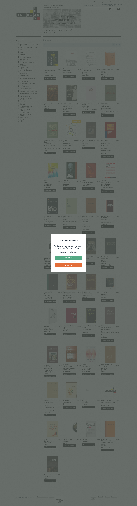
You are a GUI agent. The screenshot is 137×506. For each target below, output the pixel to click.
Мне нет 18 (68, 265)
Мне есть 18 (68, 257)
